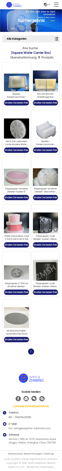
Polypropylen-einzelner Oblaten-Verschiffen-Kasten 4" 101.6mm (45, 191)
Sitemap (49, 453)
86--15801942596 (20, 417)
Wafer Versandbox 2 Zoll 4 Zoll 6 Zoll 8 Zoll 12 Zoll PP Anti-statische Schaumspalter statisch (16, 240)
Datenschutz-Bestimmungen (25, 453)
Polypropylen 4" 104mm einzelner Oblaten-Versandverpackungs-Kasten (16, 288)
